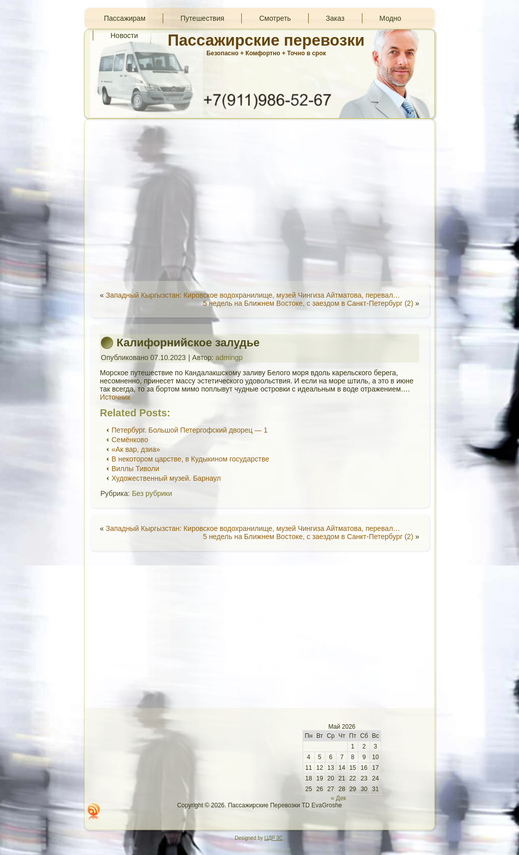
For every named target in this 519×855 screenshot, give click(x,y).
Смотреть (274, 18)
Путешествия (202, 18)
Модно (390, 18)
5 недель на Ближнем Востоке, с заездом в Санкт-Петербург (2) (308, 303)
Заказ (335, 18)
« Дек (338, 798)
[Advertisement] (259, 200)
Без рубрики (152, 493)
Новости (124, 35)
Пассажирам (124, 18)
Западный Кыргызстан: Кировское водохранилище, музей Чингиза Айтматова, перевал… (253, 295)
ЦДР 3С (274, 838)
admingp (229, 357)
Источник (115, 397)
